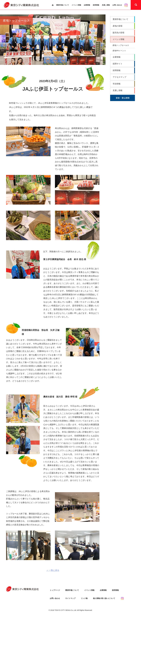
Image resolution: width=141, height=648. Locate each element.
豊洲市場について (62, 5)
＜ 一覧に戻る (52, 570)
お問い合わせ (117, 5)
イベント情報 (76, 5)
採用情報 (96, 5)
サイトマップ (70, 598)
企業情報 (87, 5)
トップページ (55, 590)
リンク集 (84, 598)
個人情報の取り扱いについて (104, 598)
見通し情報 (106, 5)
